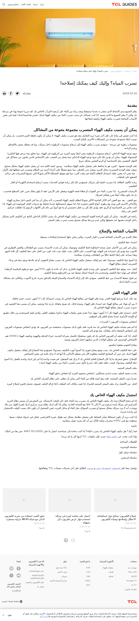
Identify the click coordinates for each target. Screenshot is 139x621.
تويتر (98, 468)
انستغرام (106, 468)
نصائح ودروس (115, 71)
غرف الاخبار (62, 572)
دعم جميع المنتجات (36, 571)
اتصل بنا (40, 586)
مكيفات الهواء (108, 567)
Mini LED (132, 572)
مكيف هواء (111, 436)
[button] (66, 540)
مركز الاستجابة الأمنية (58, 580)
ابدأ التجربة (16, 590)
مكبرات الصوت (131, 589)
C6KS (87, 580)
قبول (9, 615)
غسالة (111, 576)
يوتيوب (90, 468)
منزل (135, 71)
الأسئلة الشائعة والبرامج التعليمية (37, 576)
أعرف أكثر (44, 616)
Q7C (88, 585)
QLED (134, 576)
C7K (88, 572)
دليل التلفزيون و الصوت (34, 582)
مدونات (127, 71)
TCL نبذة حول (61, 567)
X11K (88, 567)
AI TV (134, 585)
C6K (88, 576)
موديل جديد (132, 567)
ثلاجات (110, 572)
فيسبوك (116, 468)
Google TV (132, 580)
